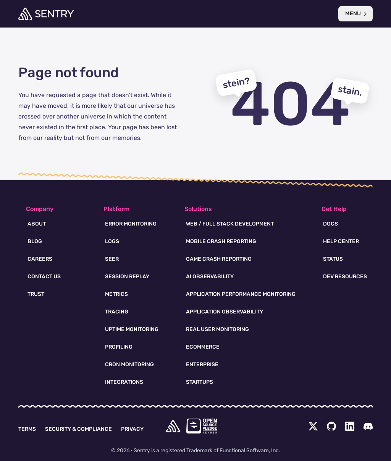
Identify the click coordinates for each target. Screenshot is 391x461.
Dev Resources (345, 276)
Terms (27, 429)
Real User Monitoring (217, 329)
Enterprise (202, 364)
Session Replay (127, 276)
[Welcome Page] (46, 14)
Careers (39, 259)
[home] (173, 426)
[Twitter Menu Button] (313, 426)
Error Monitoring (131, 224)
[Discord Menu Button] (368, 426)
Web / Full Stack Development (230, 224)
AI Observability (210, 276)
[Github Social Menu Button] (331, 426)
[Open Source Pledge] (201, 426)
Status (333, 259)
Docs (330, 224)
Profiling (118, 347)
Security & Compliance (78, 429)
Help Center (341, 241)
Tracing (116, 311)
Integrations (124, 382)
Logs (112, 241)
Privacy (132, 429)
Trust (35, 294)
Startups (199, 382)
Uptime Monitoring (131, 329)
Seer (112, 259)
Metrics (116, 294)
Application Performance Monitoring (241, 294)
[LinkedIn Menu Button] (349, 426)
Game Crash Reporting (219, 259)
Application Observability (224, 311)
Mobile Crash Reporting (221, 241)
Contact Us (44, 276)
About (36, 224)
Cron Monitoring (129, 364)
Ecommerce (203, 347)
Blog (34, 241)
